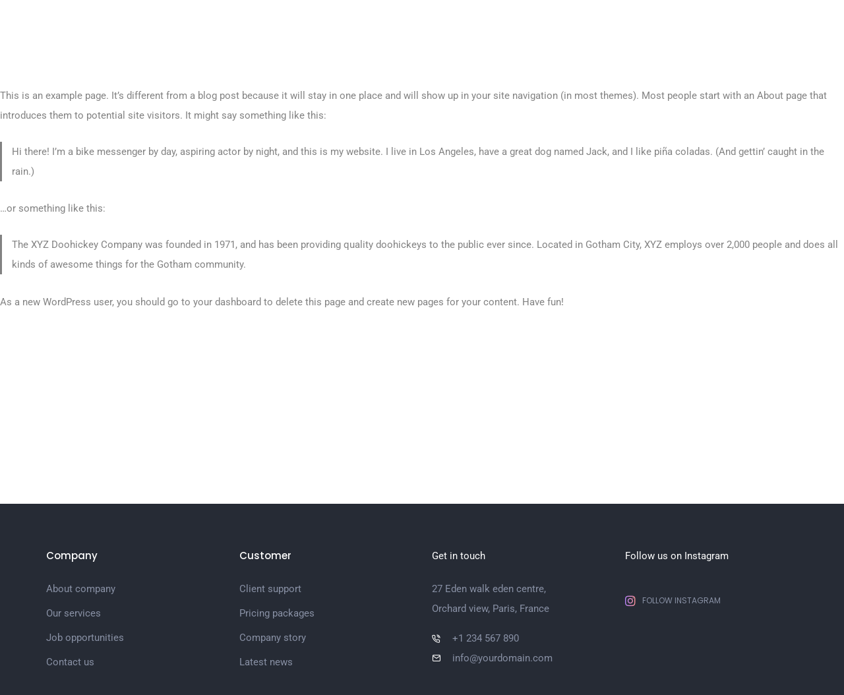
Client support (270, 589)
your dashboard (227, 302)
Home (404, 26)
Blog (704, 26)
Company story (272, 638)
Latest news (266, 662)
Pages (456, 26)
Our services (73, 613)
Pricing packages (277, 613)
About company (80, 589)
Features (649, 26)
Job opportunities (85, 638)
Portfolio (516, 26)
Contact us (70, 662)
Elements (582, 26)
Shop (751, 26)
